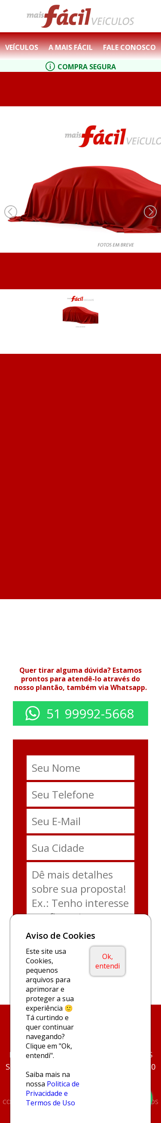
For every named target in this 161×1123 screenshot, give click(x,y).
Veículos (21, 47)
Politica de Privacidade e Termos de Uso (52, 1093)
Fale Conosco (129, 47)
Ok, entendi (107, 961)
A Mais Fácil (71, 47)
